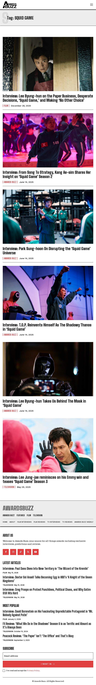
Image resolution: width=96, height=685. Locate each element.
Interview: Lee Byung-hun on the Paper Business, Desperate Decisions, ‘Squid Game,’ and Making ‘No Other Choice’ (48, 98)
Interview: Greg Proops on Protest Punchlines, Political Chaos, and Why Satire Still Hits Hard (47, 591)
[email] (48, 655)
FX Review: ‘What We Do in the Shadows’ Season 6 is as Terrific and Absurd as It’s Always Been (47, 625)
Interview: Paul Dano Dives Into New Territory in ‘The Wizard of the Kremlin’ (45, 568)
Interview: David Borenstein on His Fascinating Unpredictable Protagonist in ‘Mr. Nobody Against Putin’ (48, 613)
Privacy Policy (33, 670)
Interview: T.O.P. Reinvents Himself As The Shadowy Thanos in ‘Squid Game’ (47, 327)
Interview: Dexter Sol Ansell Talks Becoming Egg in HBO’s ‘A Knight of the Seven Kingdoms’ (47, 579)
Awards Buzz (10, 182)
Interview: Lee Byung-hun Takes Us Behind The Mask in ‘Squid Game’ (44, 403)
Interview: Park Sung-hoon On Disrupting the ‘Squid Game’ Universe (47, 250)
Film (6, 105)
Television (9, 487)
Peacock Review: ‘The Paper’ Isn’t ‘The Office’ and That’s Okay (38, 636)
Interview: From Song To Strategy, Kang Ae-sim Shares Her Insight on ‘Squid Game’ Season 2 (47, 174)
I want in (48, 664)
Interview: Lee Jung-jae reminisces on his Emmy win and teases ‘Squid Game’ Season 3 (46, 479)
